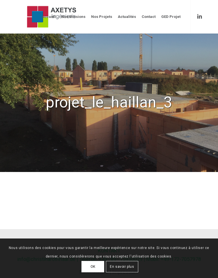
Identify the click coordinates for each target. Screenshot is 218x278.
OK (93, 267)
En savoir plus (122, 267)
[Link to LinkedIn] (199, 16)
